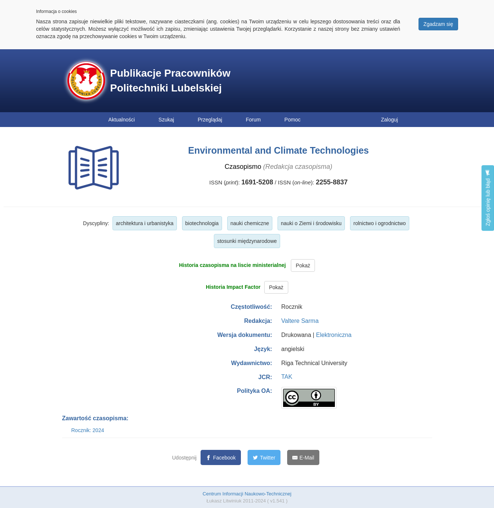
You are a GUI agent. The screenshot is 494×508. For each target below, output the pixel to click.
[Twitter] (264, 457)
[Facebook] (221, 457)
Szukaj (166, 120)
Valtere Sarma (300, 321)
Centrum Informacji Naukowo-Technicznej (247, 494)
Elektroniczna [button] (334, 335)
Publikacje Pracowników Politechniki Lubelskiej (170, 80)
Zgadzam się (438, 24)
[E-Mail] (303, 457)
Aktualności (121, 120)
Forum (253, 120)
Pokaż (303, 265)
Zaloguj (389, 120)
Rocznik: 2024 (87, 430)
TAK (286, 377)
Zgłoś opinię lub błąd (488, 198)
